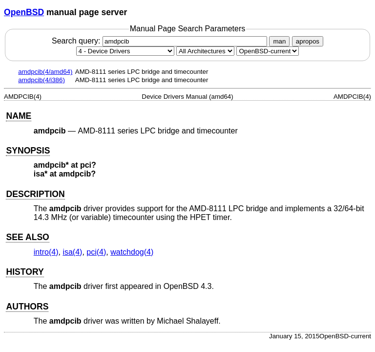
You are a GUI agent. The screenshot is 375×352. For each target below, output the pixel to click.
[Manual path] (267, 51)
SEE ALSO (27, 237)
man (279, 41)
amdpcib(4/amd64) (45, 71)
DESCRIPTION (35, 194)
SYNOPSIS (28, 150)
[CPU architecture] (205, 51)
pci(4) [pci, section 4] (96, 252)
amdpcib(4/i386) (41, 80)
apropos (307, 41)
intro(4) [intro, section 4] (46, 252)
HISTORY (24, 272)
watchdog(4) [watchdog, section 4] (131, 252)
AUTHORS (27, 306)
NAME (18, 116)
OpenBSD (24, 12)
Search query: (161, 41)
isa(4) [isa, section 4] (72, 252)
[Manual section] (125, 51)
